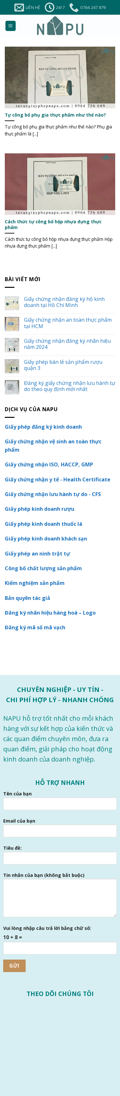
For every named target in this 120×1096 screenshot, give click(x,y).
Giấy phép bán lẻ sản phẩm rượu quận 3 (63, 365)
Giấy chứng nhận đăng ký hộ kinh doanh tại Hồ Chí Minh (64, 302)
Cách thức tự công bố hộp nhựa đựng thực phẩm (53, 224)
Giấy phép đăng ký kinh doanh (43, 426)
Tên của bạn (60, 803)
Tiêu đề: (60, 857)
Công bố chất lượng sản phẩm (43, 568)
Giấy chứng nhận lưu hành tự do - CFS (53, 494)
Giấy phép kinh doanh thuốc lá (43, 523)
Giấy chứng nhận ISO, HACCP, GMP (49, 464)
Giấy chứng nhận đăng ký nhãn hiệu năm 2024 (67, 344)
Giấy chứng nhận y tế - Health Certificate (57, 479)
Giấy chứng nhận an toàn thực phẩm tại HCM (68, 323)
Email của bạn (60, 830)
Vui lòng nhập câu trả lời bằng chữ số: (47, 928)
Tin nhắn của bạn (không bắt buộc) (60, 897)
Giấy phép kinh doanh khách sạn (46, 538)
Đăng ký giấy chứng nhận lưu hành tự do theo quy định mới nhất (69, 386)
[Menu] (10, 26)
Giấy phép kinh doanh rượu (39, 508)
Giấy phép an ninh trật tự (37, 553)
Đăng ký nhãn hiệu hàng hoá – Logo (50, 612)
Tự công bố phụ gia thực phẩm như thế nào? (55, 115)
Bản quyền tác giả (27, 598)
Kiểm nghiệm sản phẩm (35, 582)
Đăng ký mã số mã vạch (35, 627)
